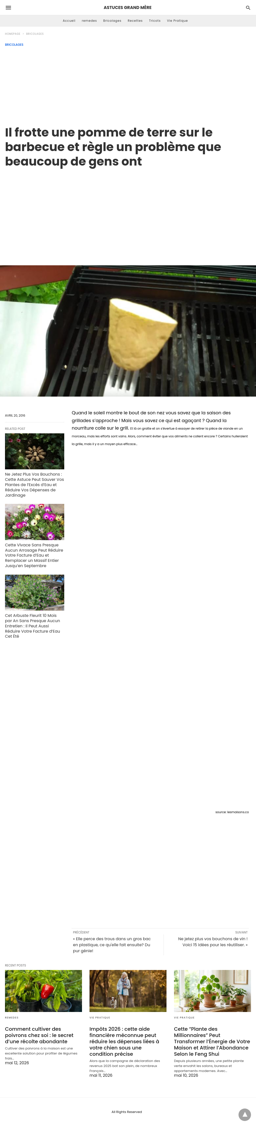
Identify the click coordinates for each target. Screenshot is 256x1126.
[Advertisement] (128, 84)
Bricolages (112, 21)
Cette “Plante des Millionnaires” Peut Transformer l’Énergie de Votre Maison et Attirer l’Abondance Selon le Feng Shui (212, 1041)
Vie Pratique (177, 21)
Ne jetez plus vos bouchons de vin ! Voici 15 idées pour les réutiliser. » (213, 942)
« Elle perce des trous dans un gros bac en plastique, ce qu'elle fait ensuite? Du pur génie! (112, 945)
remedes (89, 21)
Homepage (12, 34)
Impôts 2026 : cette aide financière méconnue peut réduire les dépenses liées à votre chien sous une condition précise (124, 1041)
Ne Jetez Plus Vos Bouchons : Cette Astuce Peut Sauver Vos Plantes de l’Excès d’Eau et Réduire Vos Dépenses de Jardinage (34, 484)
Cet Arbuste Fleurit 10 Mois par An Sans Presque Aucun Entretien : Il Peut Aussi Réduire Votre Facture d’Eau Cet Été (32, 626)
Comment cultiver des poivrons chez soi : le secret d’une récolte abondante (39, 1035)
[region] (128, 211)
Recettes (135, 21)
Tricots (155, 21)
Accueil (69, 21)
